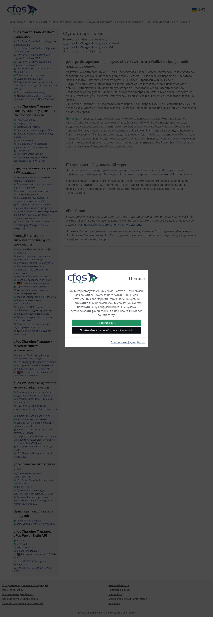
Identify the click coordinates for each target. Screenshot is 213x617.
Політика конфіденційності (128, 342)
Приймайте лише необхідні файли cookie (106, 330)
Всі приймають (106, 323)
